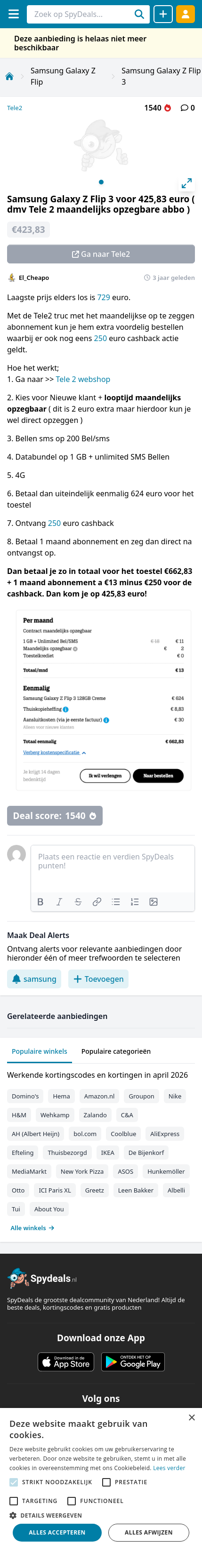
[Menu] (13, 14)
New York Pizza (82, 1171)
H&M (19, 1115)
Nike (175, 1096)
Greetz (94, 1190)
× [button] (191, 1418)
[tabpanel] (101, 1149)
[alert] (101, 1479)
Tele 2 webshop (83, 379)
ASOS (125, 1171)
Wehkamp (55, 1115)
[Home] (9, 76)
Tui (16, 1209)
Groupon (141, 1096)
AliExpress (164, 1133)
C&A (127, 1115)
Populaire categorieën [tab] (116, 1051)
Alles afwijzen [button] (149, 1532)
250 (100, 338)
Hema (61, 1096)
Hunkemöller (166, 1171)
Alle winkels (33, 1228)
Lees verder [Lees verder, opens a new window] (169, 1468)
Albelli (176, 1190)
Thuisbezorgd (67, 1152)
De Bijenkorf (146, 1152)
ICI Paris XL (55, 1190)
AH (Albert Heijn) (35, 1133)
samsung (34, 979)
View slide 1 (101, 182)
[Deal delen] (163, 14)
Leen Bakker (136, 1190)
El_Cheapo (34, 277)
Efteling (22, 1152)
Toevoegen (98, 979)
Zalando (95, 1115)
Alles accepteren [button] (57, 1532)
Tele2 (14, 107)
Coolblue (123, 1133)
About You (49, 1209)
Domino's (25, 1096)
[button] (101, 1515)
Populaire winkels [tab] (39, 1051)
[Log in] (185, 14)
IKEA (107, 1152)
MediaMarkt (29, 1171)
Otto (18, 1190)
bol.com (85, 1133)
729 (103, 297)
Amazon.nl (99, 1096)
